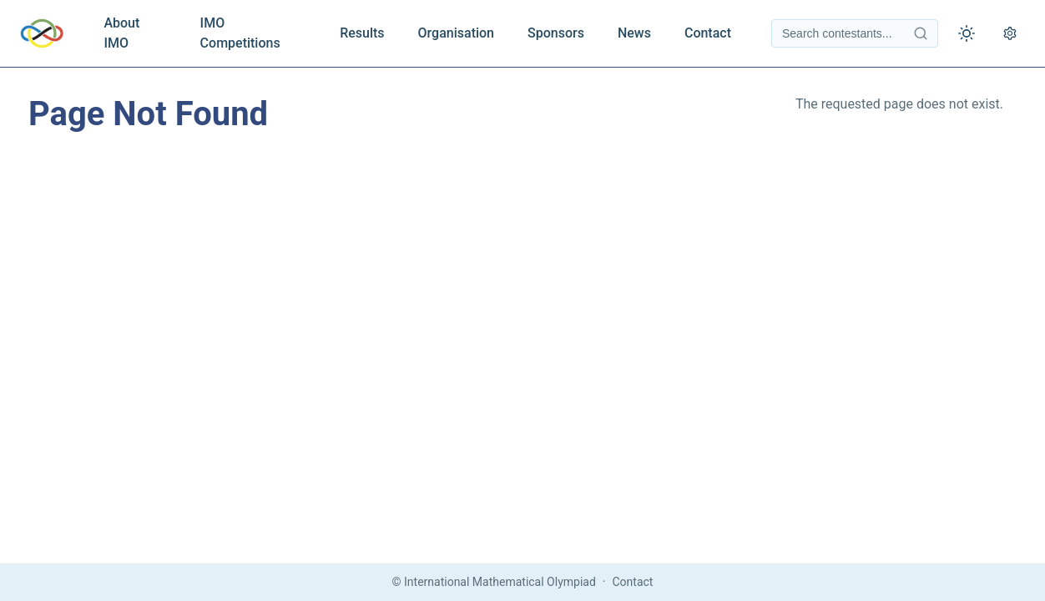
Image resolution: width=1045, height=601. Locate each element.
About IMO (121, 33)
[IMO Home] (41, 33)
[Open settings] (1010, 33)
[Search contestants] (854, 33)
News (634, 33)
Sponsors (556, 33)
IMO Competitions (240, 33)
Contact (707, 33)
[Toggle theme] (967, 33)
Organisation (456, 33)
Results (362, 33)
